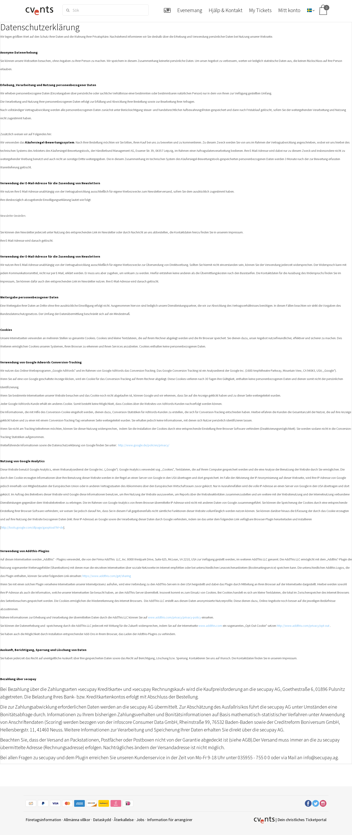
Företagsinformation (43, 819)
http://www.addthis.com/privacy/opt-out (303, 626)
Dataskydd (102, 819)
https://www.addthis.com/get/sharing (106, 576)
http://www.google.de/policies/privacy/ (143, 445)
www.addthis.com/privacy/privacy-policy (174, 617)
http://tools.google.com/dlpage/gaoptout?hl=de (32, 527)
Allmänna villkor (77, 819)
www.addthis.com (210, 626)
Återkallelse (124, 819)
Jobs (140, 819)
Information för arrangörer (169, 819)
